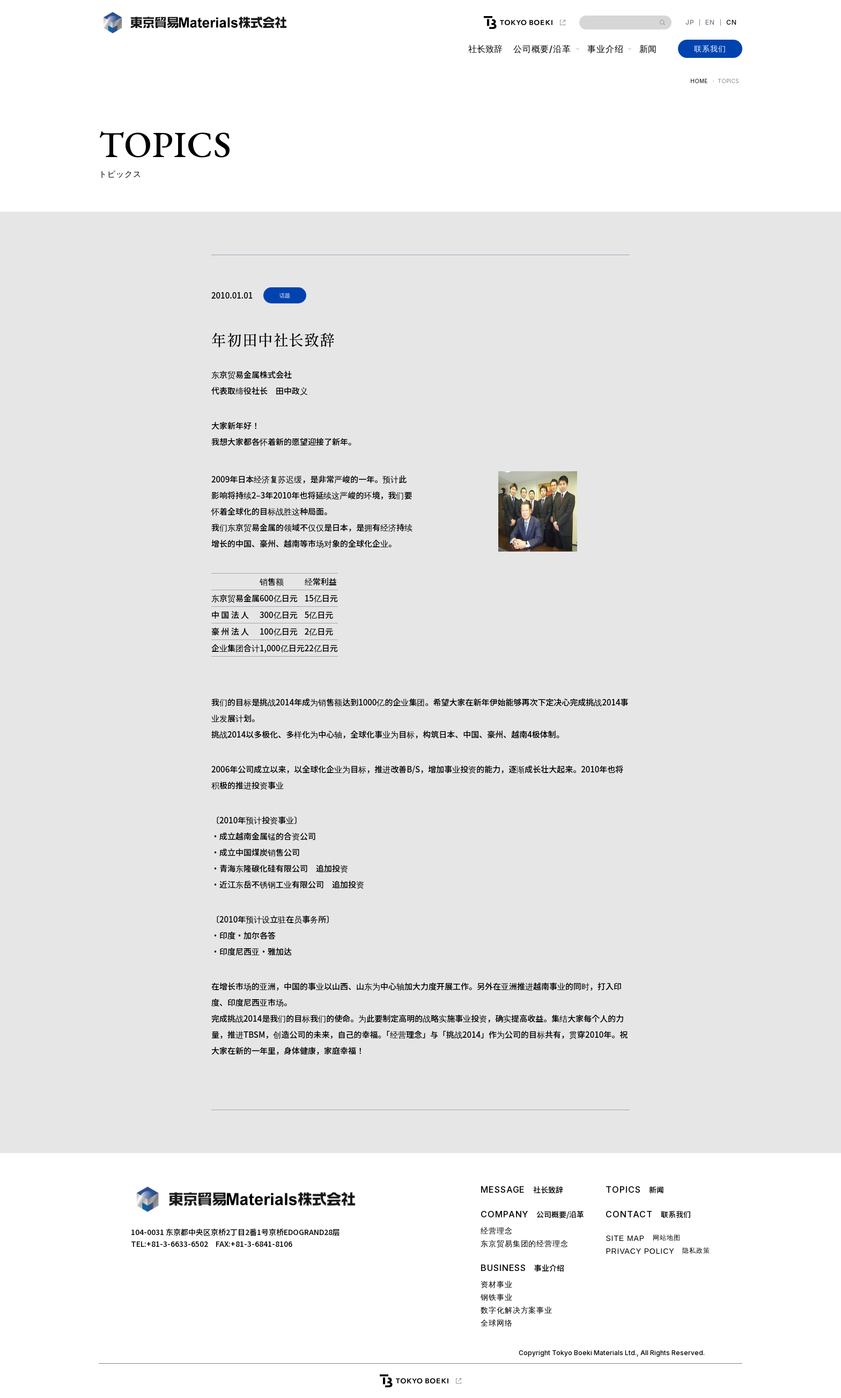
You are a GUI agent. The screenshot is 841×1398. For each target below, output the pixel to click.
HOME (698, 81)
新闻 (647, 48)
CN (731, 22)
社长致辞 (485, 48)
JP (690, 22)
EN (710, 22)
